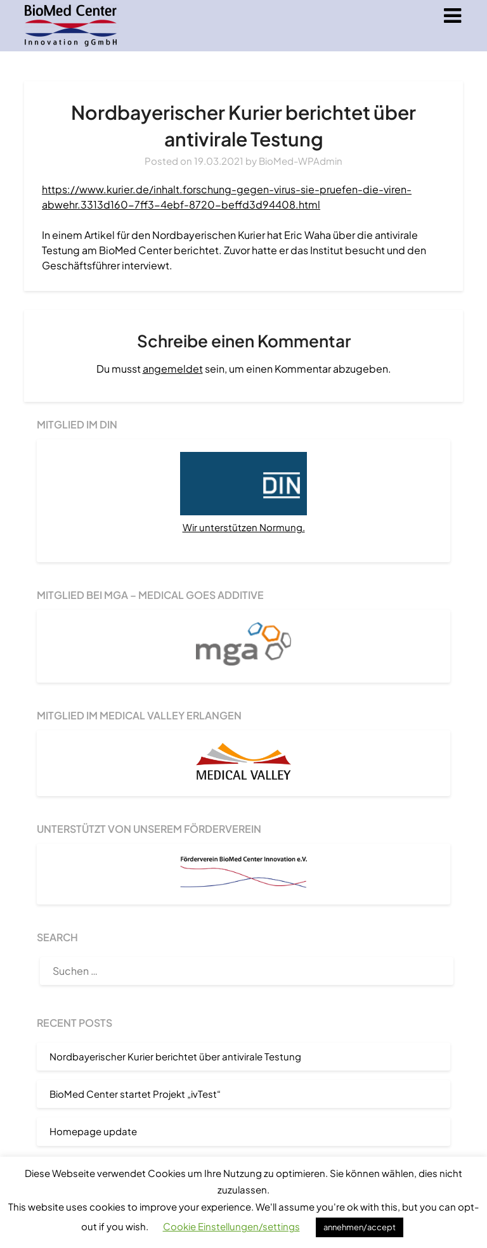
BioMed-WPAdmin (300, 161)
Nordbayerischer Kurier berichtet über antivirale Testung (175, 1056)
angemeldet (173, 368)
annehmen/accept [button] (359, 1227)
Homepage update (93, 1131)
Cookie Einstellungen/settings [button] (231, 1226)
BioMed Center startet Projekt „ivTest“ (135, 1094)
